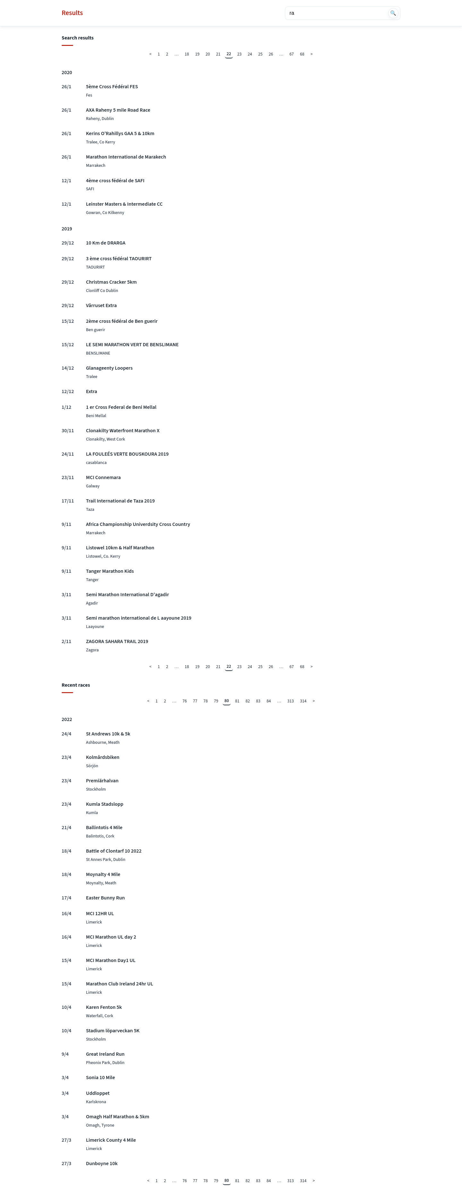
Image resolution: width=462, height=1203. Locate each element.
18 (186, 54)
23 (239, 54)
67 (291, 54)
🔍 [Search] (393, 13)
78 (205, 701)
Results (72, 13)
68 (302, 54)
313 (290, 701)
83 (258, 701)
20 (208, 54)
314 (303, 701)
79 (216, 701)
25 (260, 54)
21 (218, 54)
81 (237, 701)
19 (197, 54)
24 (250, 54)
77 (195, 701)
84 (269, 701)
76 (185, 701)
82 (247, 701)
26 (271, 54)
